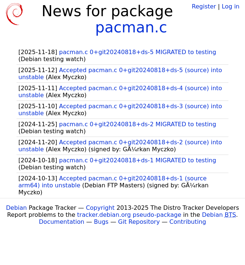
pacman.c (131, 27)
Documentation (61, 221)
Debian (16, 207)
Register (204, 6)
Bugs (101, 221)
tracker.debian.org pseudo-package (129, 214)
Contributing (188, 221)
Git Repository (139, 221)
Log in (230, 6)
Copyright (100, 207)
